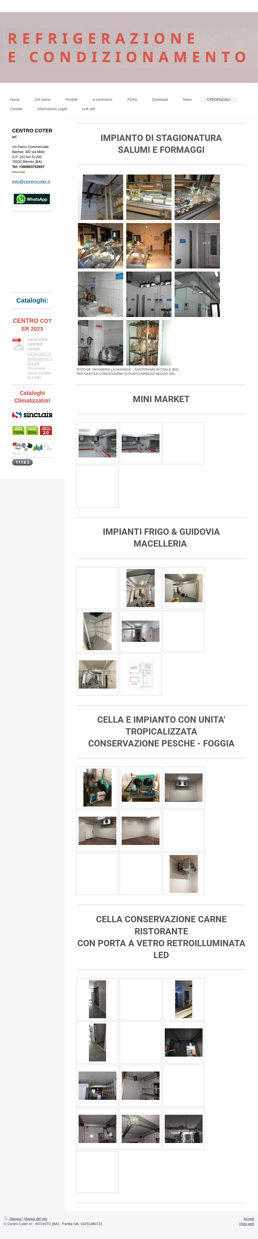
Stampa (13, 1219)
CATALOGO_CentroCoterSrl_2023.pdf (39, 359)
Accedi (249, 1219)
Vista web (246, 1224)
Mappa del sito (35, 1219)
